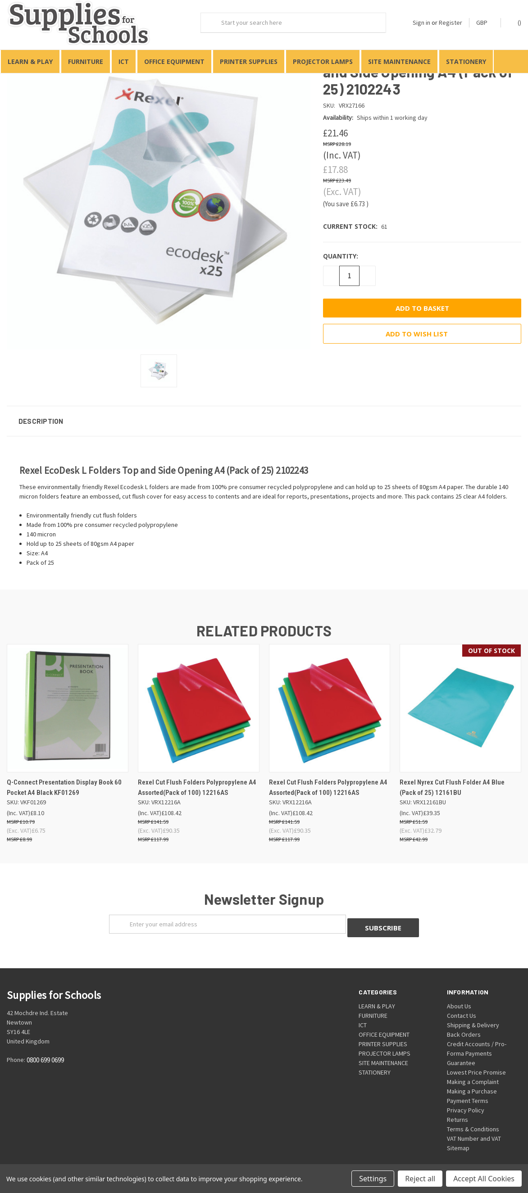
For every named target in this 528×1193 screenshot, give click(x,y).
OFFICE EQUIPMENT (174, 61)
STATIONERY (466, 61)
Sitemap (458, 1139)
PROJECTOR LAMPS (323, 61)
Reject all (420, 1179)
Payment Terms (467, 1092)
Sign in (421, 22)
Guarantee (461, 1054)
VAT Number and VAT (474, 1129)
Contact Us (461, 1006)
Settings (373, 1179)
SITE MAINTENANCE (399, 61)
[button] (264, 415)
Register (450, 22)
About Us (459, 997)
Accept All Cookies (483, 1179)
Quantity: (340, 250)
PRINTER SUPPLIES (249, 61)
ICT (123, 61)
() (515, 22)
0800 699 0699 (45, 1051)
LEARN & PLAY (30, 61)
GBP (485, 22)
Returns (457, 1111)
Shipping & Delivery (473, 1016)
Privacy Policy (465, 1101)
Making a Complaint (473, 1073)
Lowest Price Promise (476, 1063)
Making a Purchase (472, 1082)
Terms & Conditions (473, 1120)
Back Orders (464, 1025)
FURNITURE (85, 61)
